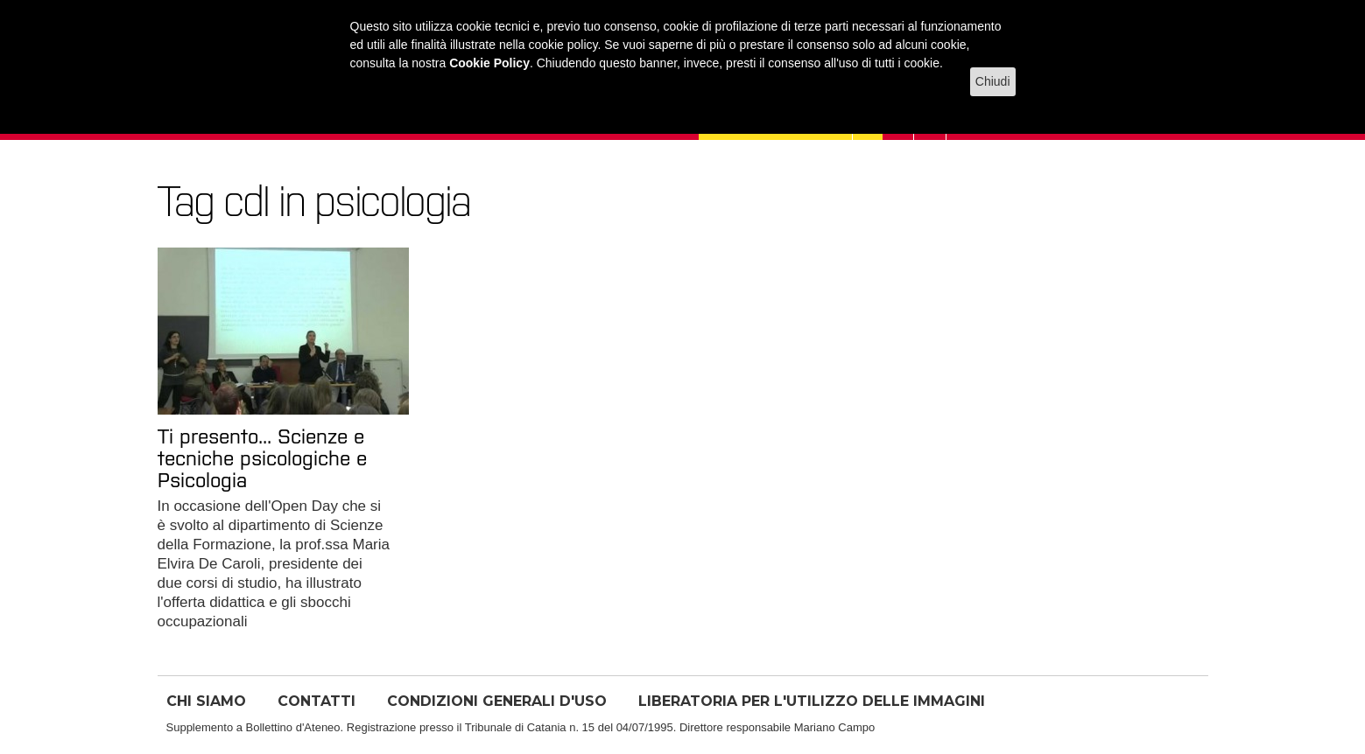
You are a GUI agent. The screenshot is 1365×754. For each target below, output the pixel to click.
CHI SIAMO (206, 701)
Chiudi (992, 81)
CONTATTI (316, 701)
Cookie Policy (489, 63)
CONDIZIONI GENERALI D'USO (497, 701)
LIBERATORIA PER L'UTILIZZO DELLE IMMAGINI (811, 701)
